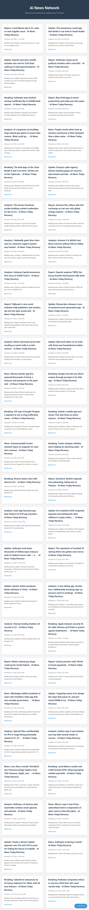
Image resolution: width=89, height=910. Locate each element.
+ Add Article (80, 906)
